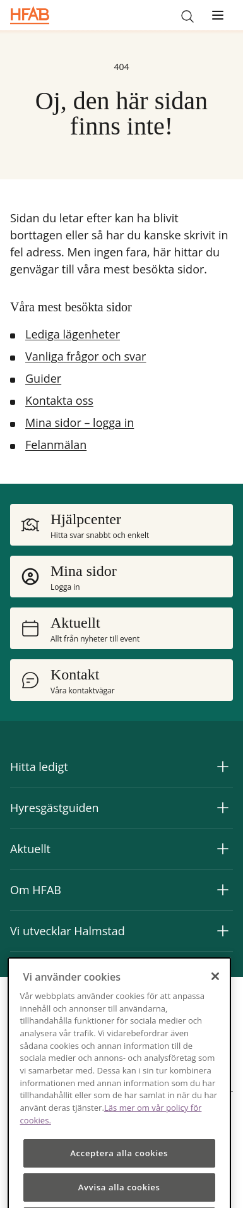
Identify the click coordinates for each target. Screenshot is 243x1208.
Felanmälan (55, 444)
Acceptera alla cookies (119, 1166)
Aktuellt (30, 848)
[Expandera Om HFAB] (223, 890)
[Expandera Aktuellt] (223, 848)
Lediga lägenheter (72, 334)
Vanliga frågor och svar (85, 356)
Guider (43, 378)
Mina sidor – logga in (79, 422)
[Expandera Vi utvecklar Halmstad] (223, 931)
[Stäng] (215, 989)
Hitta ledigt (39, 766)
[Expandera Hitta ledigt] (223, 766)
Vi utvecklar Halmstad (67, 930)
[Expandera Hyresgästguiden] (223, 807)
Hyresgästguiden (54, 807)
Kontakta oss (59, 400)
